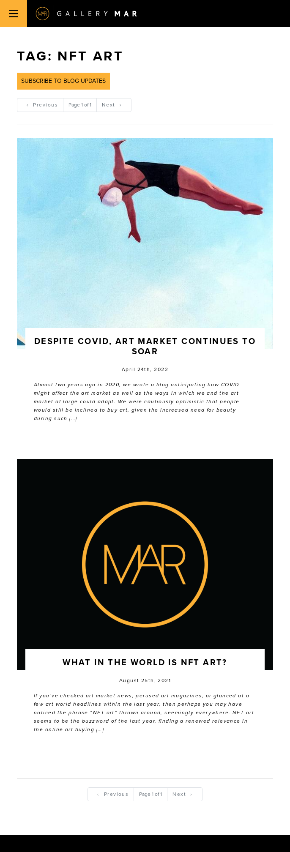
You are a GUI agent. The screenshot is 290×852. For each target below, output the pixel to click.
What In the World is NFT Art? (145, 663)
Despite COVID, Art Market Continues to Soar (145, 346)
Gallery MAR (86, 13)
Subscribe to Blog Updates (63, 81)
